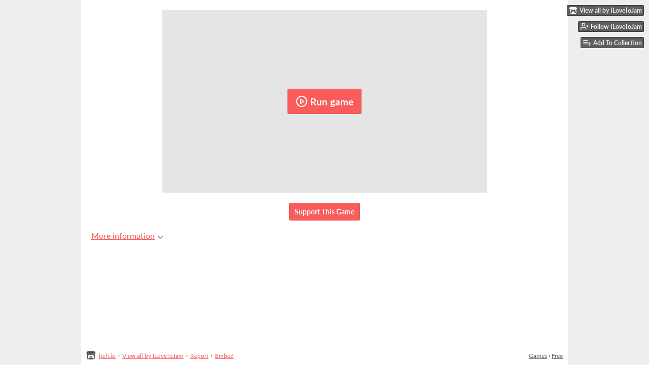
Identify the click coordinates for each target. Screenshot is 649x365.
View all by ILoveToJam (153, 355)
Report (199, 355)
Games (538, 355)
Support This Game (324, 211)
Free (557, 355)
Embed (224, 355)
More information (127, 235)
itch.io (107, 355)
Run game (324, 101)
